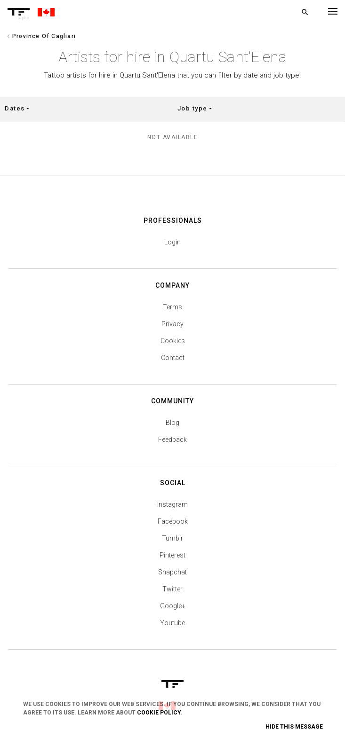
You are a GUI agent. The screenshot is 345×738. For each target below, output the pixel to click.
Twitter (172, 589)
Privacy (172, 324)
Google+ (172, 606)
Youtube (172, 623)
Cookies (172, 341)
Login (172, 242)
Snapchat (172, 572)
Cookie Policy (159, 712)
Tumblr (172, 538)
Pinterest (172, 555)
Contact (173, 357)
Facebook (173, 521)
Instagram (172, 504)
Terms (172, 307)
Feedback (172, 439)
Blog (172, 422)
